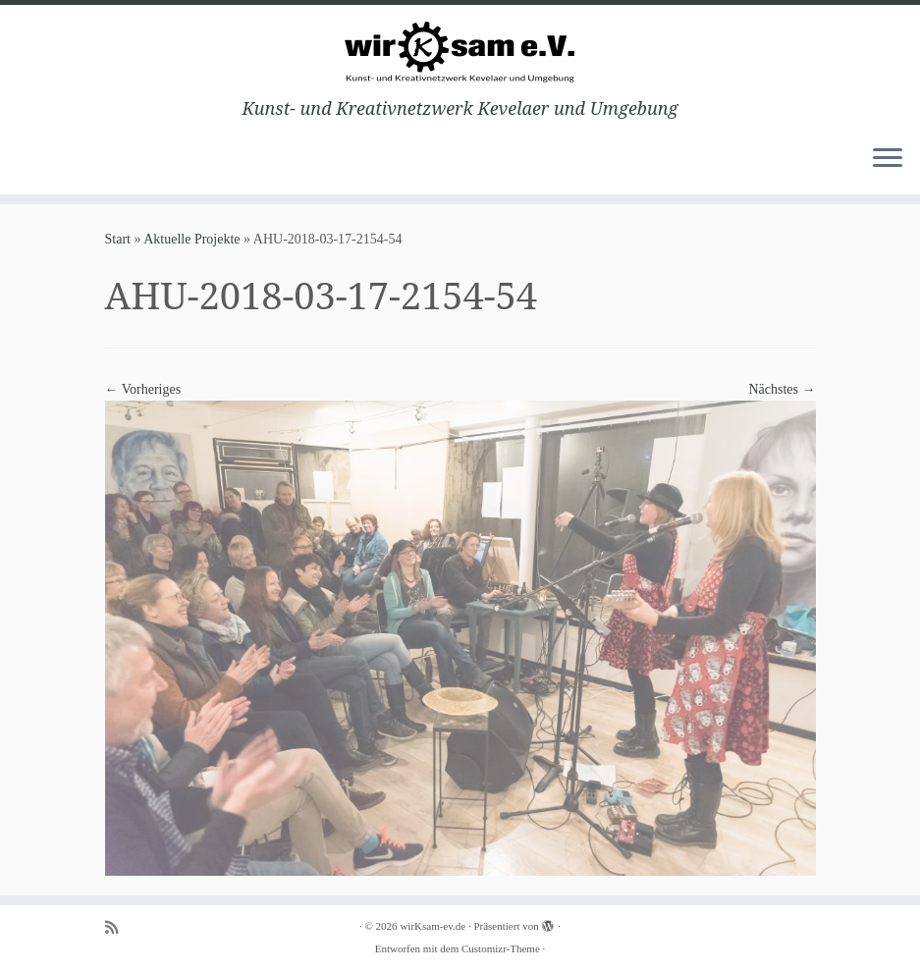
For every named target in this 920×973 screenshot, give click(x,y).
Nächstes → (781, 389)
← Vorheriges (143, 389)
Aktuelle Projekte (191, 239)
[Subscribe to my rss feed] (118, 927)
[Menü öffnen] (887, 159)
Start (118, 239)
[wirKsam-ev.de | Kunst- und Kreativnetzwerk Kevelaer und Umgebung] (460, 51)
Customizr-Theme (500, 948)
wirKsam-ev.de (432, 926)
